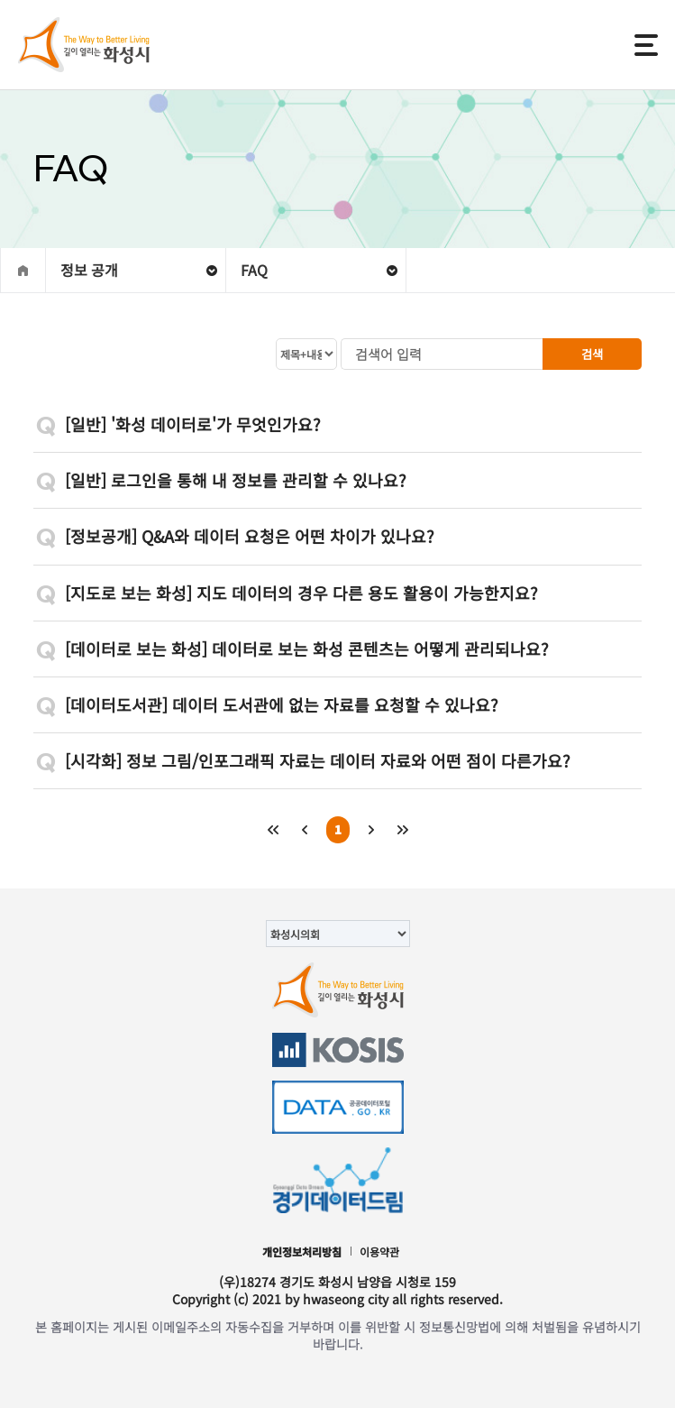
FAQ (254, 270)
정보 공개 (89, 270)
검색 (592, 354)
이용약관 (379, 1251)
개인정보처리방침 (302, 1251)
